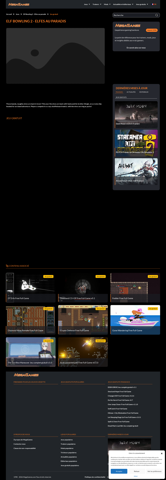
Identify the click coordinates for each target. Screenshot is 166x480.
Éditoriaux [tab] (143, 92)
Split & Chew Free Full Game (118, 421)
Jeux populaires (67, 440)
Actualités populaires (69, 457)
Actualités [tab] (131, 92)
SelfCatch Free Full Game (117, 409)
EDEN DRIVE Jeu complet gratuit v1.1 (122, 387)
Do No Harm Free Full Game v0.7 (120, 400)
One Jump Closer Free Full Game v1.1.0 (123, 404)
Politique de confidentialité (95, 477)
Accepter (119, 471)
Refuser (137, 471)
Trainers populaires (68, 444)
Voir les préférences (154, 471)
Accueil (9, 14)
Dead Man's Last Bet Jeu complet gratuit (123, 426)
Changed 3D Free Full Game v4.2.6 (121, 396)
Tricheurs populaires (68, 452)
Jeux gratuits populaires (70, 465)
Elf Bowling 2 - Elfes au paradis (34, 14)
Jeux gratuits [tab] (121, 97)
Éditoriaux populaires (69, 461)
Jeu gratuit (54, 14)
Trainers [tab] (119, 92)
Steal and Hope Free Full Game (119, 391)
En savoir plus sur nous (136, 47)
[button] (162, 453)
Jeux (17, 14)
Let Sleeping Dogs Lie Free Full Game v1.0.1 (124, 417)
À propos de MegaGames (23, 440)
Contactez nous (19, 444)
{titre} (135, 476)
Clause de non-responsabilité (25, 448)
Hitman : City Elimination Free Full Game (123, 413)
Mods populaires (67, 448)
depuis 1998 (151, 30)
